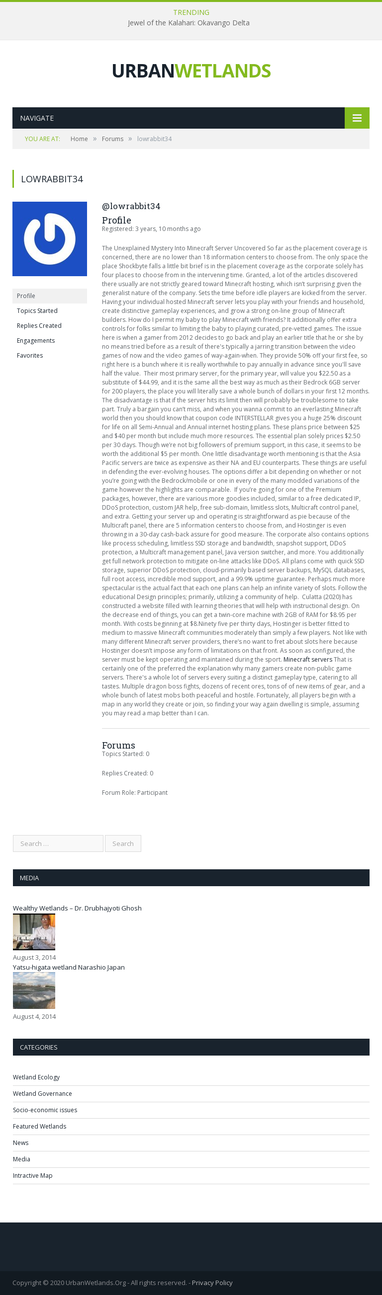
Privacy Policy (212, 1282)
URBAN (191, 70)
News (20, 1143)
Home (79, 139)
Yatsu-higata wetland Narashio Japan (69, 967)
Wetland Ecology (36, 1077)
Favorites (30, 355)
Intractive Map (33, 1175)
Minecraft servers (308, 659)
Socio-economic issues (45, 1110)
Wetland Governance (42, 1093)
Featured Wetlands (39, 1126)
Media (21, 1159)
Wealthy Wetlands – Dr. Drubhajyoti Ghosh (77, 908)
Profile (26, 296)
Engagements (36, 340)
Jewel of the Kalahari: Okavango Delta (189, 22)
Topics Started (37, 310)
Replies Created (39, 325)
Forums (112, 139)
